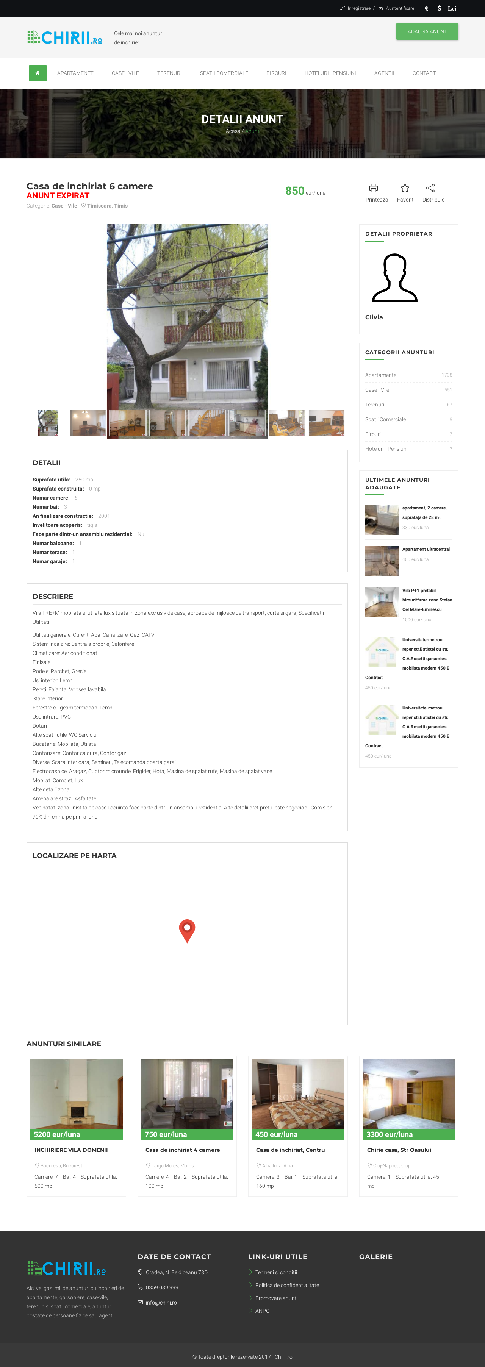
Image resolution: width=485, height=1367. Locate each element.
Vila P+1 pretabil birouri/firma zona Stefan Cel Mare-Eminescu (427, 600)
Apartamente (75, 73)
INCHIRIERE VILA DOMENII (71, 1150)
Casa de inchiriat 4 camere (183, 1150)
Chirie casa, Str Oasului (399, 1150)
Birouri (276, 73)
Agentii (384, 73)
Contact (424, 73)
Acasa (233, 131)
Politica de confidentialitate (283, 1285)
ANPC (258, 1311)
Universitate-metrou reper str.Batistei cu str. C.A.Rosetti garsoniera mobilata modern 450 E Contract (407, 658)
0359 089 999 (158, 1287)
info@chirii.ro (157, 1303)
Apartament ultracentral (426, 549)
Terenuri (169, 73)
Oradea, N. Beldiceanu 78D (173, 1272)
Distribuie (433, 192)
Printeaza (377, 192)
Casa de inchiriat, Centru (290, 1150)
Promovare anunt (272, 1298)
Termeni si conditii (272, 1272)
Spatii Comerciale (224, 73)
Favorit (405, 192)
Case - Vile (125, 73)
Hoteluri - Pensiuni (330, 73)
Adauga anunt (427, 31)
